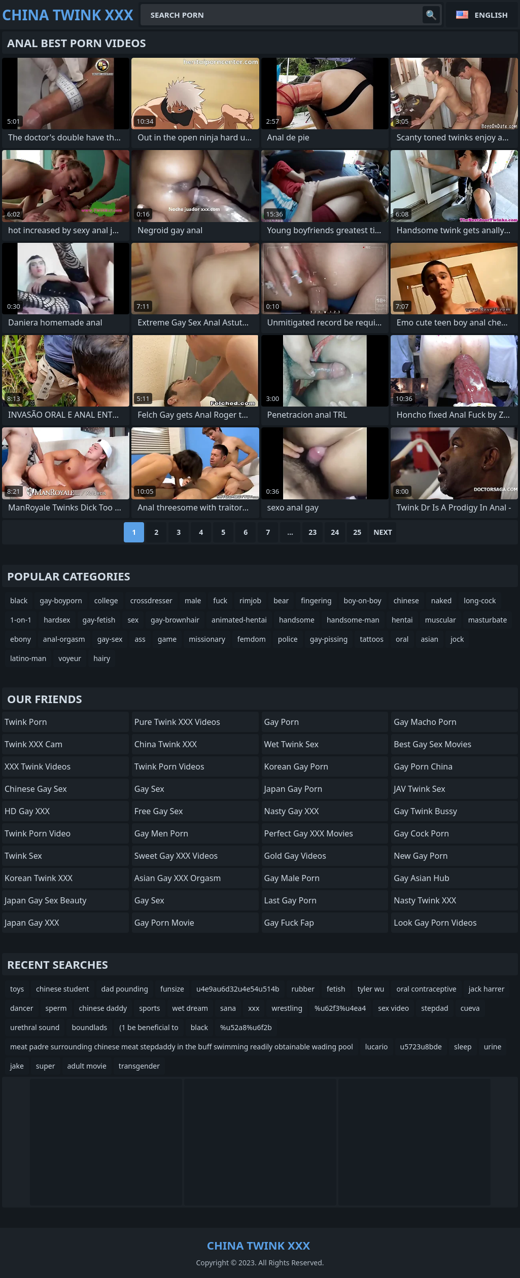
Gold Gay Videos (295, 855)
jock (457, 639)
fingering (316, 600)
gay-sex (110, 639)
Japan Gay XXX (32, 922)
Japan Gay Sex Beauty (46, 900)
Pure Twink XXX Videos (177, 721)
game (167, 639)
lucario (376, 1046)
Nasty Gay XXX (291, 811)
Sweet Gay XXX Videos (176, 855)
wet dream (190, 1008)
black (18, 600)
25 (357, 532)
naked (441, 600)
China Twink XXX (165, 744)
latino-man (28, 658)
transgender (139, 1066)
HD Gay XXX (27, 811)
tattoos (372, 639)
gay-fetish (99, 620)
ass (139, 639)
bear (281, 600)
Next (382, 532)
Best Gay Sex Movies (432, 744)
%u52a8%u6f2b (246, 1027)
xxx (253, 1008)
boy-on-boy (363, 600)
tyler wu (371, 989)
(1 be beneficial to (148, 1027)
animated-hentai (239, 620)
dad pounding (125, 989)
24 (335, 532)
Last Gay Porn (290, 900)
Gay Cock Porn (421, 833)
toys (17, 989)
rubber (303, 989)
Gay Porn (281, 721)
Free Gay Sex (158, 811)
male (193, 600)
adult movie (87, 1066)
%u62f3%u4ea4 (340, 1008)
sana (228, 1008)
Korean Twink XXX (39, 878)
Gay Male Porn (292, 878)
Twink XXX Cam (33, 744)
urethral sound (34, 1027)
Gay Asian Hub (421, 878)
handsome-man (353, 620)
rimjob (250, 600)
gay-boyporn (61, 600)
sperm (56, 1008)
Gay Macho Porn (425, 721)
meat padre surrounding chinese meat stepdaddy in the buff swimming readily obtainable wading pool (181, 1046)
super (45, 1066)
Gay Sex (149, 788)
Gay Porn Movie (164, 922)
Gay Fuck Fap (289, 922)
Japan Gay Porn (293, 788)
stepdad (434, 1008)
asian (430, 639)
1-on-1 (20, 620)
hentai (402, 620)
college (106, 600)
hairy (101, 658)
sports (149, 1008)
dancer (21, 1008)
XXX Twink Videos (38, 766)
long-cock (480, 600)
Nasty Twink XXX (425, 900)
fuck (220, 600)
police (288, 639)
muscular (440, 620)
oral (402, 639)
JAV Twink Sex (419, 788)
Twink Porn (26, 721)
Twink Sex (23, 855)
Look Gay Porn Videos (435, 922)
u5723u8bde (421, 1046)
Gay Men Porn (161, 833)
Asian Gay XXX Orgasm (177, 878)
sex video (393, 1008)
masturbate (487, 620)
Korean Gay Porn (296, 766)
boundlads (89, 1027)
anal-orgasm (64, 639)
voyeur (69, 658)
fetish (336, 989)
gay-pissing (329, 639)
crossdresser (151, 600)
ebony (20, 639)
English (491, 15)
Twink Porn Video (38, 833)
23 (312, 532)
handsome (297, 620)
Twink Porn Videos (169, 766)
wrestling (286, 1008)
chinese (406, 600)
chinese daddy (103, 1008)
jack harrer (487, 989)
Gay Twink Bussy (425, 811)
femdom (251, 639)
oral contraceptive (426, 989)
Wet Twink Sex (291, 744)
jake (17, 1066)
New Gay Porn (420, 855)
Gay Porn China (423, 766)
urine (493, 1046)
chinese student (62, 989)
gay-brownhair (175, 620)
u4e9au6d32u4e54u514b (238, 989)
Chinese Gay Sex (36, 788)
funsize (172, 989)
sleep (463, 1046)
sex (132, 620)
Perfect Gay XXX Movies (309, 833)
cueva (470, 1008)
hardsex (57, 620)
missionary (207, 639)
